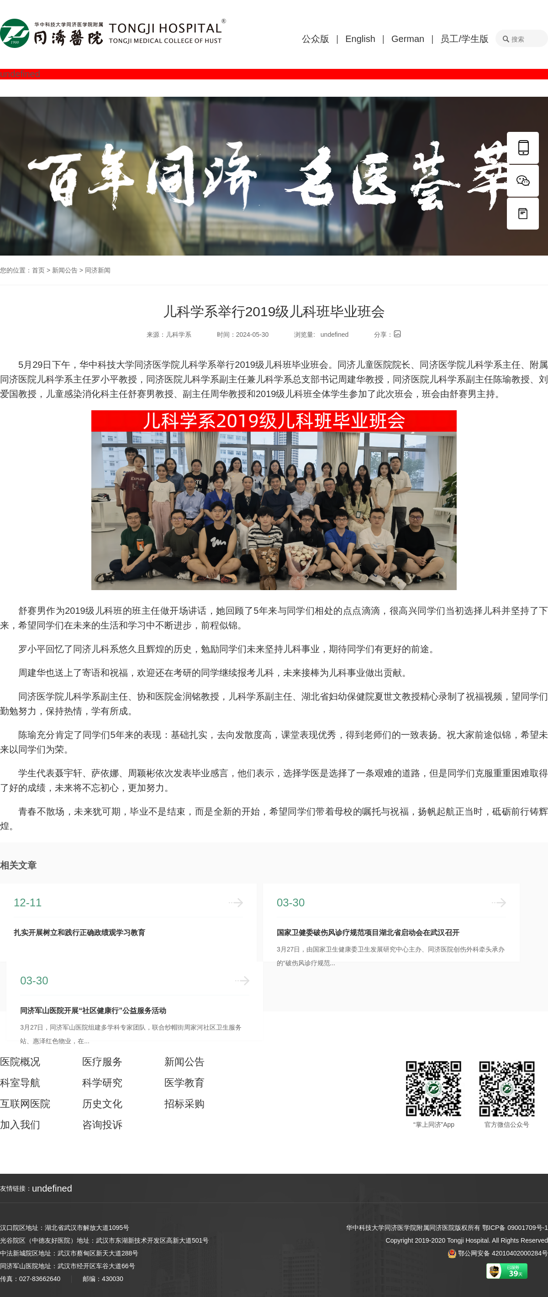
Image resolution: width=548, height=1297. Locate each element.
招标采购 (184, 1104)
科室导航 (20, 1083)
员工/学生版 (464, 39)
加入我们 (20, 1125)
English (360, 39)
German (407, 39)
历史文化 (102, 1104)
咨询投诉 (102, 1125)
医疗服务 (102, 1062)
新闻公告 (65, 270)
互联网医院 (25, 1104)
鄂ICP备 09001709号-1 (515, 1227)
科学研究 (102, 1083)
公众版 (315, 39)
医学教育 (184, 1083)
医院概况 (20, 1062)
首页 (38, 270)
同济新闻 (98, 270)
